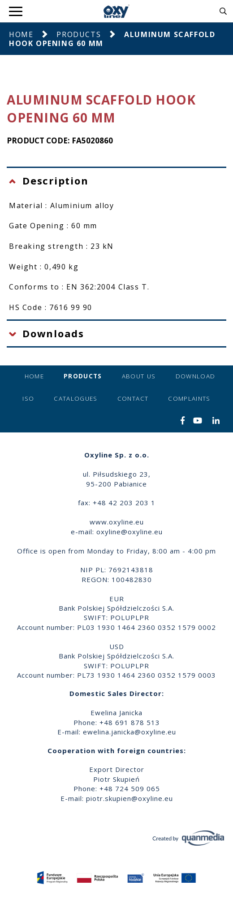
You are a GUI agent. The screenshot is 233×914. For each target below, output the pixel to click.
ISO (28, 398)
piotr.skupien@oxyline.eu (129, 798)
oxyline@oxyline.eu (129, 531)
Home (21, 34)
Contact (132, 398)
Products (78, 34)
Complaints (189, 398)
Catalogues (76, 398)
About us (139, 376)
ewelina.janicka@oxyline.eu (129, 731)
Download (196, 376)
